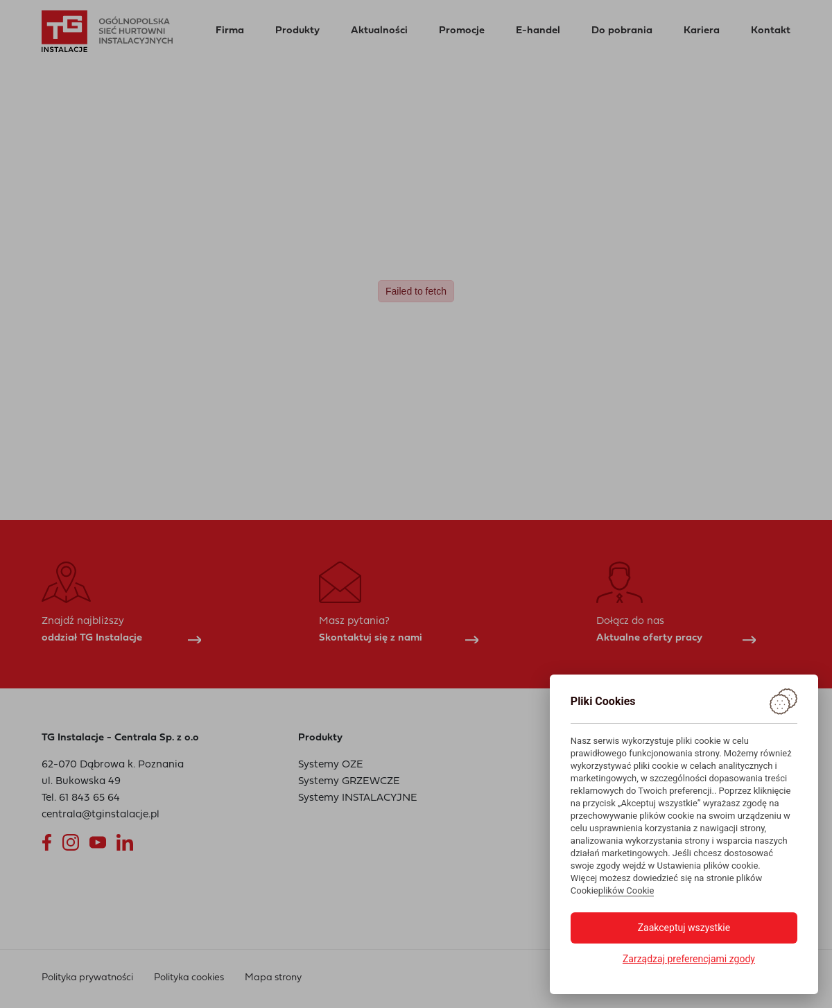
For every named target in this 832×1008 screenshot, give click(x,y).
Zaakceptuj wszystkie (684, 927)
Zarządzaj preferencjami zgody (689, 958)
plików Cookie (626, 890)
